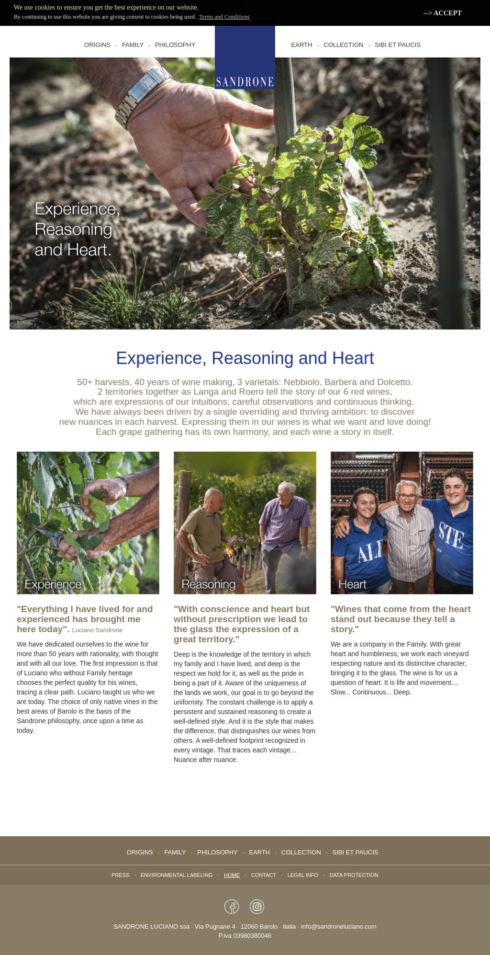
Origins (97, 44)
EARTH (301, 44)
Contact (263, 875)
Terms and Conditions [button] (224, 16)
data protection (354, 875)
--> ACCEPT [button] (442, 13)
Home (232, 875)
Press (120, 875)
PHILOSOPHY (175, 44)
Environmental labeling (176, 875)
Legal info (303, 875)
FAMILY (133, 44)
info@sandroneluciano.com (339, 926)
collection (343, 44)
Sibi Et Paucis (398, 44)
